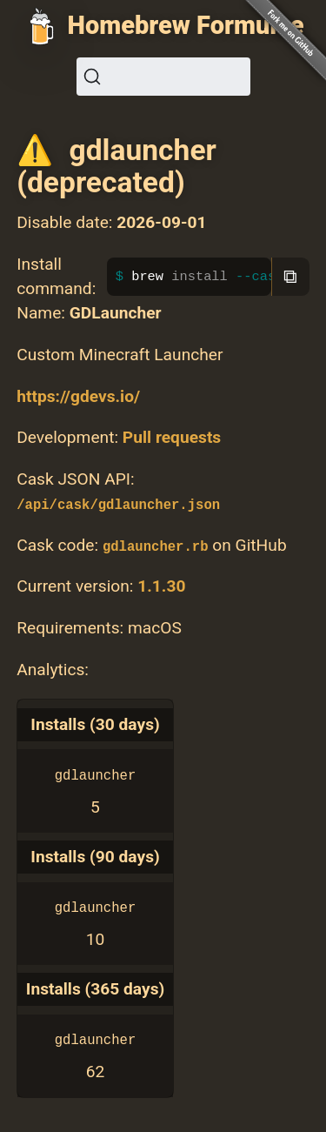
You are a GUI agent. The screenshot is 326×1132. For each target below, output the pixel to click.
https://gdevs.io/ (78, 396)
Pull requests (172, 437)
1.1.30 (161, 586)
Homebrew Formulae (186, 25)
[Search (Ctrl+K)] (163, 76)
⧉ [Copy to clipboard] (290, 276)
